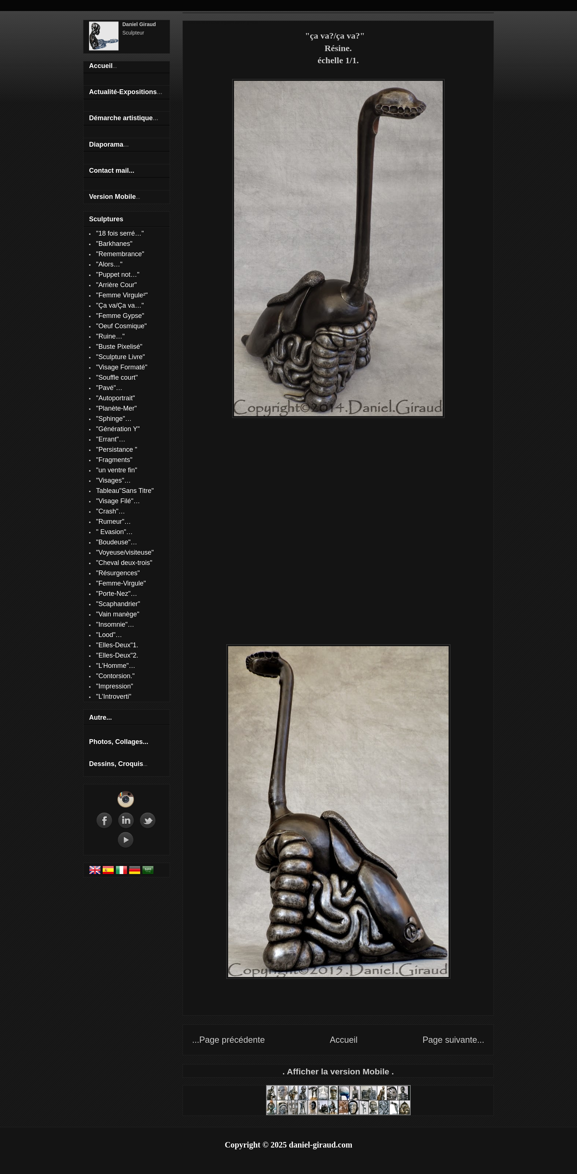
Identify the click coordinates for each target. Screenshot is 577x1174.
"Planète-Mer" (116, 408)
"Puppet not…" (117, 274)
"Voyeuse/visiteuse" (125, 552)
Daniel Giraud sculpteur (288, 1)
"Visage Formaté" (122, 367)
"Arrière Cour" (116, 285)
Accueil (343, 1040)
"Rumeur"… (113, 521)
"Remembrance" (120, 254)
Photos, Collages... (118, 741)
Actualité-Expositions (123, 92)
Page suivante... (453, 1040)
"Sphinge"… (114, 418)
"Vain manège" (117, 614)
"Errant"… (110, 439)
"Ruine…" (110, 336)
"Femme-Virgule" (121, 583)
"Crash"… (110, 511)
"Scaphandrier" (118, 604)
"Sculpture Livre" (120, 357)
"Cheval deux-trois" (124, 562)
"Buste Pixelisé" (119, 346)
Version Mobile (112, 196)
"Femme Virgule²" (122, 295)
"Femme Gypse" (120, 315)
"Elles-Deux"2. (117, 655)
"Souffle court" (117, 377)
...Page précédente (228, 1040)
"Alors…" (109, 264)
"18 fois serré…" (120, 233)
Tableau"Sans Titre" (125, 490)
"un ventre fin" (116, 470)
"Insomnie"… (115, 624)
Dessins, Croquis (116, 763)
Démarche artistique (121, 118)
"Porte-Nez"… (116, 593)
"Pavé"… (109, 387)
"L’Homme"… (115, 665)
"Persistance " (116, 449)
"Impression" (114, 686)
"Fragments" (114, 459)
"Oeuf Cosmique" (121, 326)
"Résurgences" (118, 573)
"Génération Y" (118, 429)
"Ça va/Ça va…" (120, 305)
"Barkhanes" (114, 243)
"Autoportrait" (115, 398)
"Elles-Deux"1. (117, 645)
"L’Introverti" (113, 696)
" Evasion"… (114, 532)
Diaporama (106, 144)
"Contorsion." (115, 676)
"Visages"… (113, 480)
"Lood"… (109, 634)
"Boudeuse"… (116, 542)
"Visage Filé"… (118, 501)
